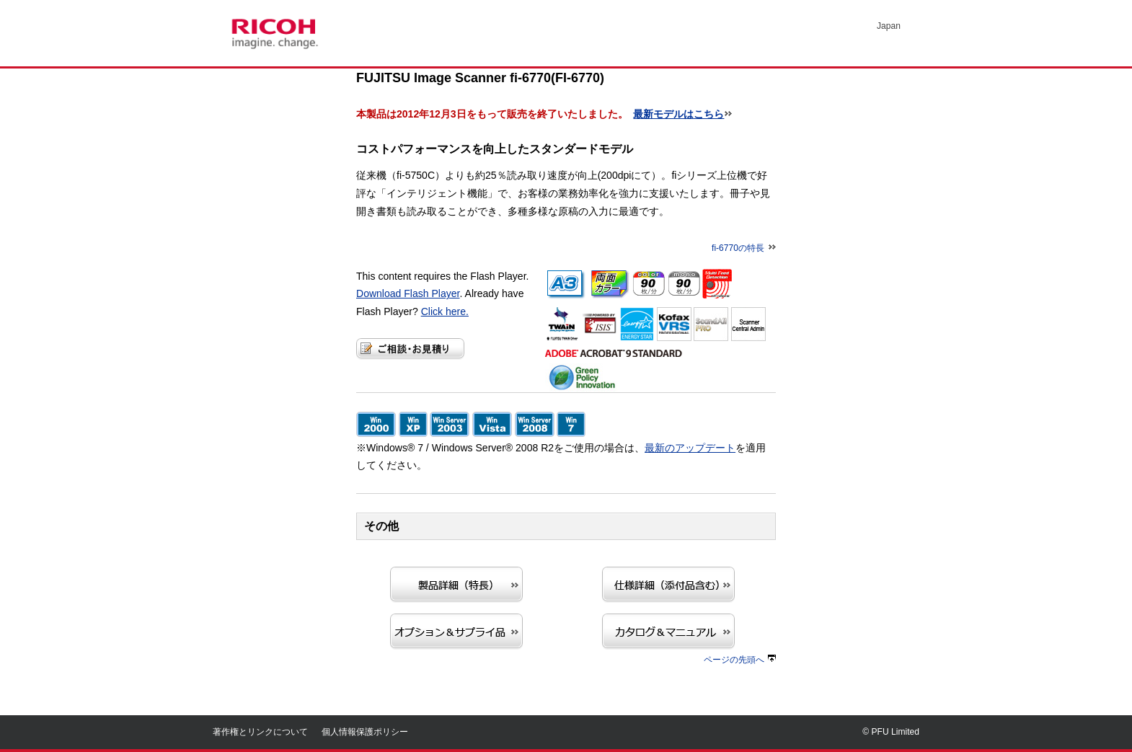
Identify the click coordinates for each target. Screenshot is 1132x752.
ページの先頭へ (740, 660)
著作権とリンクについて (260, 732)
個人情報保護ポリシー (365, 732)
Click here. (445, 311)
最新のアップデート (690, 448)
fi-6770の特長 (744, 248)
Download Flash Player (408, 293)
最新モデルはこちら (678, 114)
